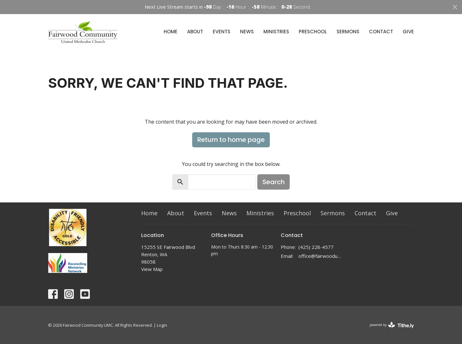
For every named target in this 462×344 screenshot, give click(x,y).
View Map (152, 269)
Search (273, 181)
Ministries (276, 31)
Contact (381, 31)
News (247, 31)
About (195, 31)
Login (162, 325)
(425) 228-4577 (316, 247)
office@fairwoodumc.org (321, 256)
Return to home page (231, 139)
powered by (392, 325)
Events (221, 31)
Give (408, 31)
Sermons (348, 31)
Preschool (313, 31)
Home (170, 31)
